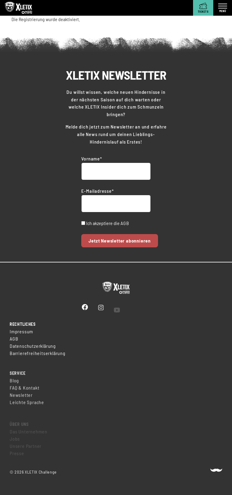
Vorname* (91, 158)
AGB (125, 223)
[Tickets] (203, 8)
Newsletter (21, 397)
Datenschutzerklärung (33, 346)
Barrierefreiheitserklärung (38, 354)
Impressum (21, 332)
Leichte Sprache (27, 405)
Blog (14, 383)
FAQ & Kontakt (24, 390)
